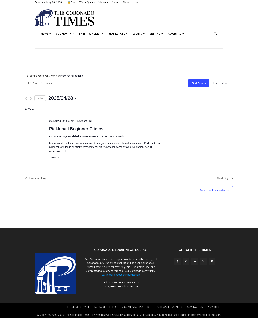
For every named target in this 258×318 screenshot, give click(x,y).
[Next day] (31, 98)
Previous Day (35, 178)
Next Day (225, 178)
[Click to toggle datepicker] (62, 98)
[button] (215, 33)
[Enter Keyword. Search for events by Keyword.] (106, 83)
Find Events (199, 83)
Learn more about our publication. (120, 274)
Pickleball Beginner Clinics (76, 128)
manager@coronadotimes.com (121, 286)
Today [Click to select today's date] (40, 98)
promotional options (71, 75)
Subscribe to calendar (212, 190)
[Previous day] (26, 98)
